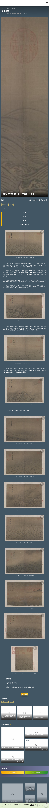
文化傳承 (3, 13)
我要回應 (24, 694)
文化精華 (7, 8)
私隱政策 (32, 804)
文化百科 (14, 13)
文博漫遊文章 (5, 724)
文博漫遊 (13, 8)
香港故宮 (5, 204)
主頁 (2, 8)
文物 (11, 204)
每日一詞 (19, 13)
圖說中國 (9, 13)
